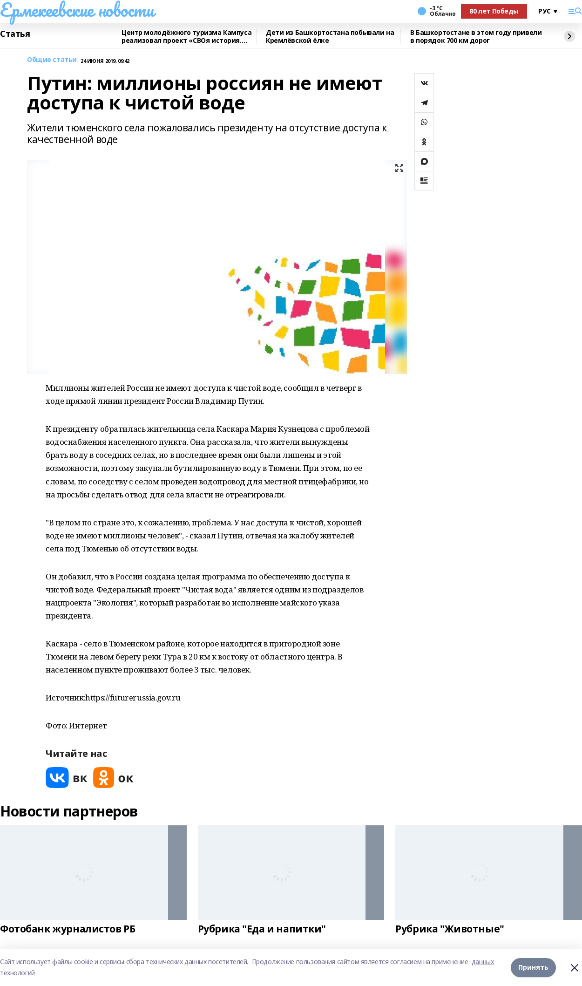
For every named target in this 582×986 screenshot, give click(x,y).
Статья (15, 34)
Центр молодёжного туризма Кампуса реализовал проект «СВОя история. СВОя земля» (186, 36)
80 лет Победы (494, 11)
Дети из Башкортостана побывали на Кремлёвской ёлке (330, 36)
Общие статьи (52, 60)
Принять (533, 967)
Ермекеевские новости (77, 9)
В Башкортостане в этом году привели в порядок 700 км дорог (475, 36)
